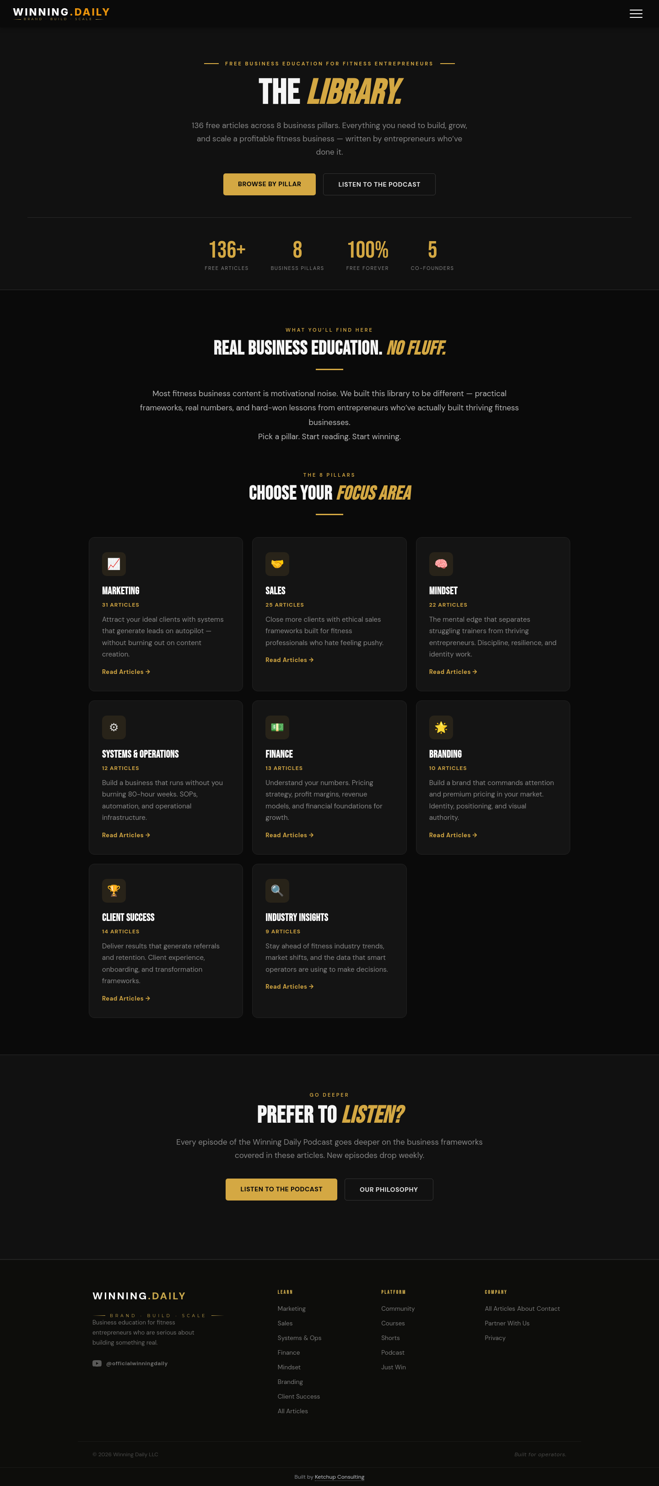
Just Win (393, 1367)
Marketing (292, 1309)
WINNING (62, 12)
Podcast (393, 1353)
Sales (285, 1323)
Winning (139, 1296)
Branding (290, 1382)
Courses (393, 1323)
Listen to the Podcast (379, 184)
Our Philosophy (389, 1189)
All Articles (293, 1411)
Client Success (299, 1396)
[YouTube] (174, 1363)
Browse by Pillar (269, 184)
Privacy (495, 1338)
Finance (289, 1353)
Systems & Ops (300, 1338)
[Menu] (636, 14)
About (526, 1309)
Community (398, 1309)
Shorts (390, 1338)
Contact (548, 1309)
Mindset (289, 1367)
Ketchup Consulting (339, 1477)
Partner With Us (507, 1323)
